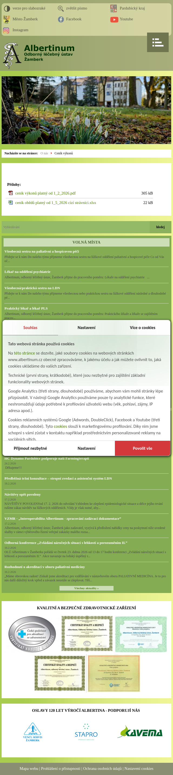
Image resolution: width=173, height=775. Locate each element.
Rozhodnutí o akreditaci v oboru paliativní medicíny (44, 567)
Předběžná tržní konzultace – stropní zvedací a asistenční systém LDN (58, 478)
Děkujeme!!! (13, 468)
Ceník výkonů (64, 153)
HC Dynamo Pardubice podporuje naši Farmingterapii (46, 458)
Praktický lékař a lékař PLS (26, 308)
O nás (44, 153)
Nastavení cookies (138, 768)
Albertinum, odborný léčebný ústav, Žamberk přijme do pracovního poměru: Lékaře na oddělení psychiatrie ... (76, 277)
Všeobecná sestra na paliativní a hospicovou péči (41, 251)
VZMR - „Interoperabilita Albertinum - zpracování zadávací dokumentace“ (62, 518)
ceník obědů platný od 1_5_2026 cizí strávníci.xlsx (55, 202)
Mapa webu (29, 768)
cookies (60, 426)
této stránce (24, 353)
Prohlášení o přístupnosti (61, 768)
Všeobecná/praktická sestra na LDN (32, 288)
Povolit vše (142, 448)
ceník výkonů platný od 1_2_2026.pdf (45, 193)
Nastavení (86, 327)
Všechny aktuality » (86, 588)
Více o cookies (142, 327)
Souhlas (31, 327)
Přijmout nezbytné (30, 448)
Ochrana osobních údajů (102, 768)
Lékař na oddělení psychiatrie (27, 272)
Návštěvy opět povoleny (22, 494)
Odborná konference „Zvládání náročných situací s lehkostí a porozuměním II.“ (65, 543)
